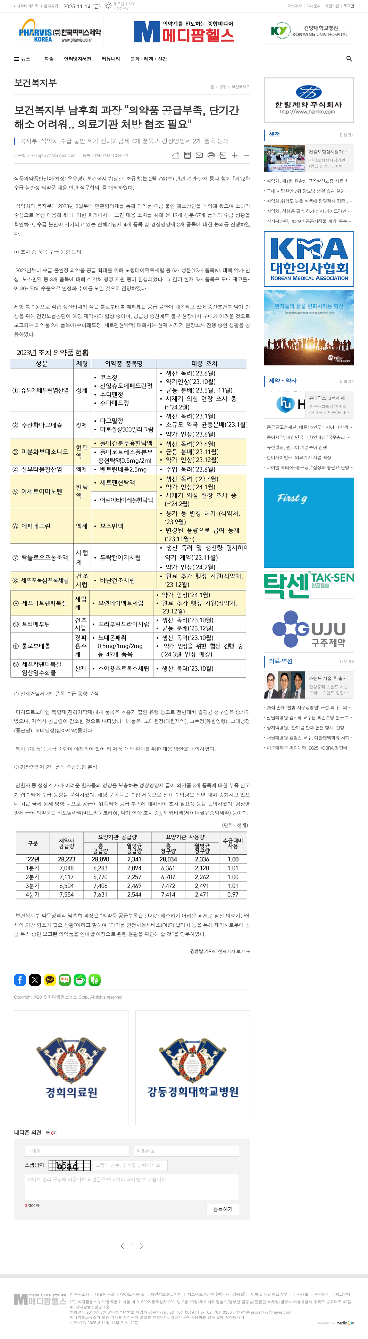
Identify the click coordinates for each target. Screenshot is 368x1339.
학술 (48, 58)
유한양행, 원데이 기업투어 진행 (297, 447)
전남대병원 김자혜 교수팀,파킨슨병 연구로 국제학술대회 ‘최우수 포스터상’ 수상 (310, 717)
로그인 (348, 5)
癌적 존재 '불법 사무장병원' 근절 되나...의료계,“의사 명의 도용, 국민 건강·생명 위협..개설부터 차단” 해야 (310, 707)
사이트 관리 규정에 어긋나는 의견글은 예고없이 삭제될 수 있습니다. (97, 1179)
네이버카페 (80, 980)
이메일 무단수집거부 (269, 1294)
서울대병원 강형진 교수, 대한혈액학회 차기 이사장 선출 (310, 737)
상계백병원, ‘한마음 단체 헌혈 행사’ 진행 (305, 727)
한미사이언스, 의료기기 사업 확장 (299, 457)
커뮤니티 (111, 58)
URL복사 (175, 155)
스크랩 (222, 155)
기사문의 (313, 5)
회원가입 (332, 5)
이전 (122, 1246)
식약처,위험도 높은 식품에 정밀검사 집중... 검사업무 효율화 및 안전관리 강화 (310, 201)
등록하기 (223, 1209)
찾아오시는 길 (132, 1294)
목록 (187, 155)
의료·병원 (281, 661)
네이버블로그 (65, 980)
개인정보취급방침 (166, 1294)
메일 (199, 155)
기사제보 (295, 5)
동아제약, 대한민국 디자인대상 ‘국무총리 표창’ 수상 (310, 437)
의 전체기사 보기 (217, 951)
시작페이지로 (27, 5)
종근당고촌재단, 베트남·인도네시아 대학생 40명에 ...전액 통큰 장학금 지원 (310, 427)
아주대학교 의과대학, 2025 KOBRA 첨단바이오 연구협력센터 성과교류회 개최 (310, 747)
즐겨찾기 (51, 5)
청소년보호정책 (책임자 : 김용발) (216, 1294)
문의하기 (321, 1294)
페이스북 (20, 980)
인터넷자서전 (77, 58)
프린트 (211, 155)
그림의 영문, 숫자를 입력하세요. (128, 1165)
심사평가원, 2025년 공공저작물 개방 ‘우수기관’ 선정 (310, 221)
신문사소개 (79, 1294)
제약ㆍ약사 (282, 381)
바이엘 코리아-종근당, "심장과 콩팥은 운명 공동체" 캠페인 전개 (310, 467)
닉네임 (34, 1150)
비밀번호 (145, 1150)
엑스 (35, 980)
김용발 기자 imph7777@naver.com (44, 155)
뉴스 (25, 58)
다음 (141, 1246)
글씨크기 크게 (234, 155)
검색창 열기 (347, 59)
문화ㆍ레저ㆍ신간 (148, 58)
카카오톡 (50, 980)
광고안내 (343, 1294)
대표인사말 (104, 1294)
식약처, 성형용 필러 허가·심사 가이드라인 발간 (310, 211)
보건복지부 (241, 86)
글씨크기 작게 (246, 155)
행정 (223, 86)
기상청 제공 (121, 8)
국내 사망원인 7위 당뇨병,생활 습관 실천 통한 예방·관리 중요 (310, 191)
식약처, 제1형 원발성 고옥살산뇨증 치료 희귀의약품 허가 (310, 180)
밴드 (95, 980)
